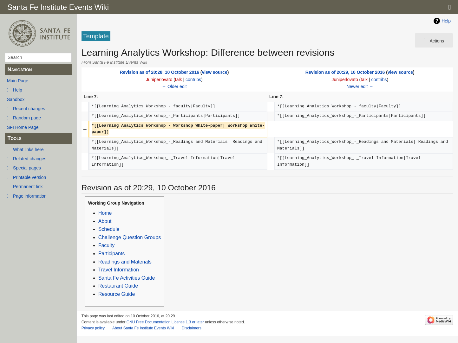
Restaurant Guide (118, 286)
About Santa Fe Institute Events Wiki (143, 328)
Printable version (29, 177)
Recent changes (29, 108)
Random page (27, 117)
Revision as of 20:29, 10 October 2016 (345, 72)
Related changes (29, 158)
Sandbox (15, 99)
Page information (30, 196)
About (105, 221)
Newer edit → (359, 86)
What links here (28, 149)
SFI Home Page (23, 127)
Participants (111, 253)
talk (178, 79)
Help (17, 89)
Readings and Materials (125, 261)
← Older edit (174, 86)
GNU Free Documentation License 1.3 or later (165, 322)
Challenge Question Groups (129, 237)
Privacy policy (93, 328)
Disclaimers (191, 328)
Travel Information (118, 269)
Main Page (17, 80)
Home (105, 213)
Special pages (27, 167)
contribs (193, 79)
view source (214, 72)
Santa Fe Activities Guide (126, 278)
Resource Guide (116, 294)
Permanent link (28, 186)
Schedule (109, 229)
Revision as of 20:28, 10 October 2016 (159, 72)
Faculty (106, 245)
